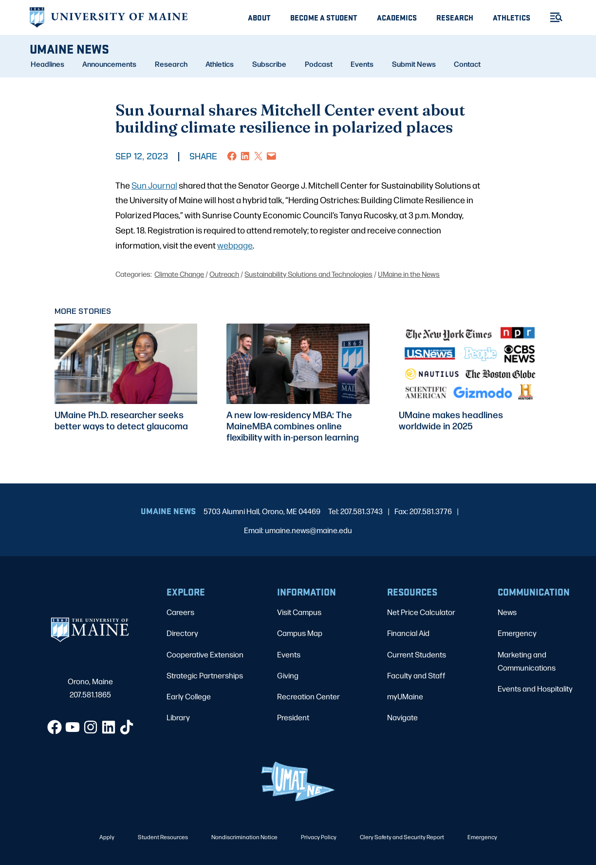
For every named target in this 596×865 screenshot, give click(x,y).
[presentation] (126, 364)
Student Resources (163, 837)
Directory (182, 633)
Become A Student (323, 17)
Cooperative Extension (205, 654)
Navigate (402, 717)
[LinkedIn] (108, 727)
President (293, 717)
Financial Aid (408, 633)
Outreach (224, 273)
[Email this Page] (271, 156)
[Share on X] (258, 156)
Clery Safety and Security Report (402, 837)
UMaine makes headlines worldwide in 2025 (451, 420)
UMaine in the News (409, 273)
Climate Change (179, 273)
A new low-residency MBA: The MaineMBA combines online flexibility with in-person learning (292, 425)
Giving (287, 675)
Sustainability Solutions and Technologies (308, 273)
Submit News (414, 64)
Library (178, 717)
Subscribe (269, 64)
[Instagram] (90, 727)
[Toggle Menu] (552, 17)
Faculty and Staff (416, 675)
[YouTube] (72, 727)
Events (362, 64)
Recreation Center (308, 696)
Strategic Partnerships (205, 675)
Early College (189, 696)
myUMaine (405, 696)
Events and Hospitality (535, 688)
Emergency (517, 633)
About (259, 17)
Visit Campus (299, 612)
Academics (397, 17)
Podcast (319, 64)
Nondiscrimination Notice (244, 837)
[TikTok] (126, 727)
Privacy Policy (318, 837)
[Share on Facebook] (232, 156)
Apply (106, 837)
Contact (467, 64)
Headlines (47, 64)
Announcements (109, 64)
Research (454, 17)
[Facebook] (54, 727)
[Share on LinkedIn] (245, 156)
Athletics (511, 17)
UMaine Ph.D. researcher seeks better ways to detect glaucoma (121, 420)
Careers (180, 612)
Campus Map (299, 633)
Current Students (416, 654)
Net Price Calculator (421, 612)
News (507, 612)
